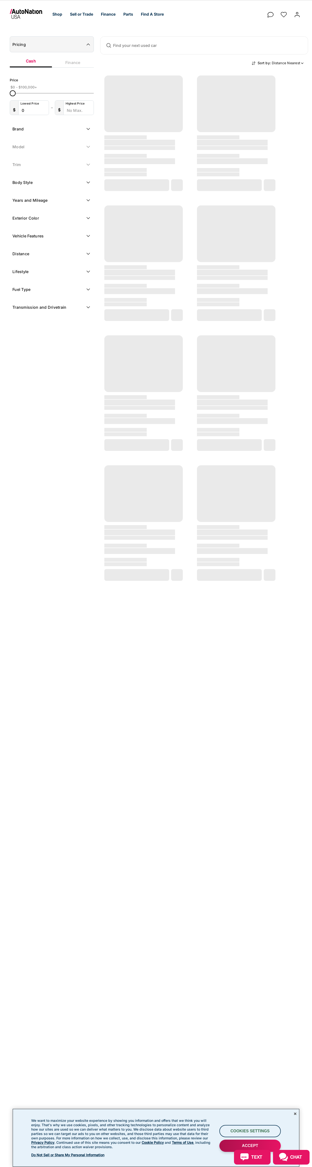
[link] (29, 14)
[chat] (270, 13)
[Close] (295, 1114)
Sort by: (281, 62)
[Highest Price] (80, 110)
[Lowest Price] (34, 110)
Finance (72, 62)
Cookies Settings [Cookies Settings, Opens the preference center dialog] (250, 1131)
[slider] (13, 93)
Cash (31, 61)
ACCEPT (250, 1146)
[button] (57, 14)
